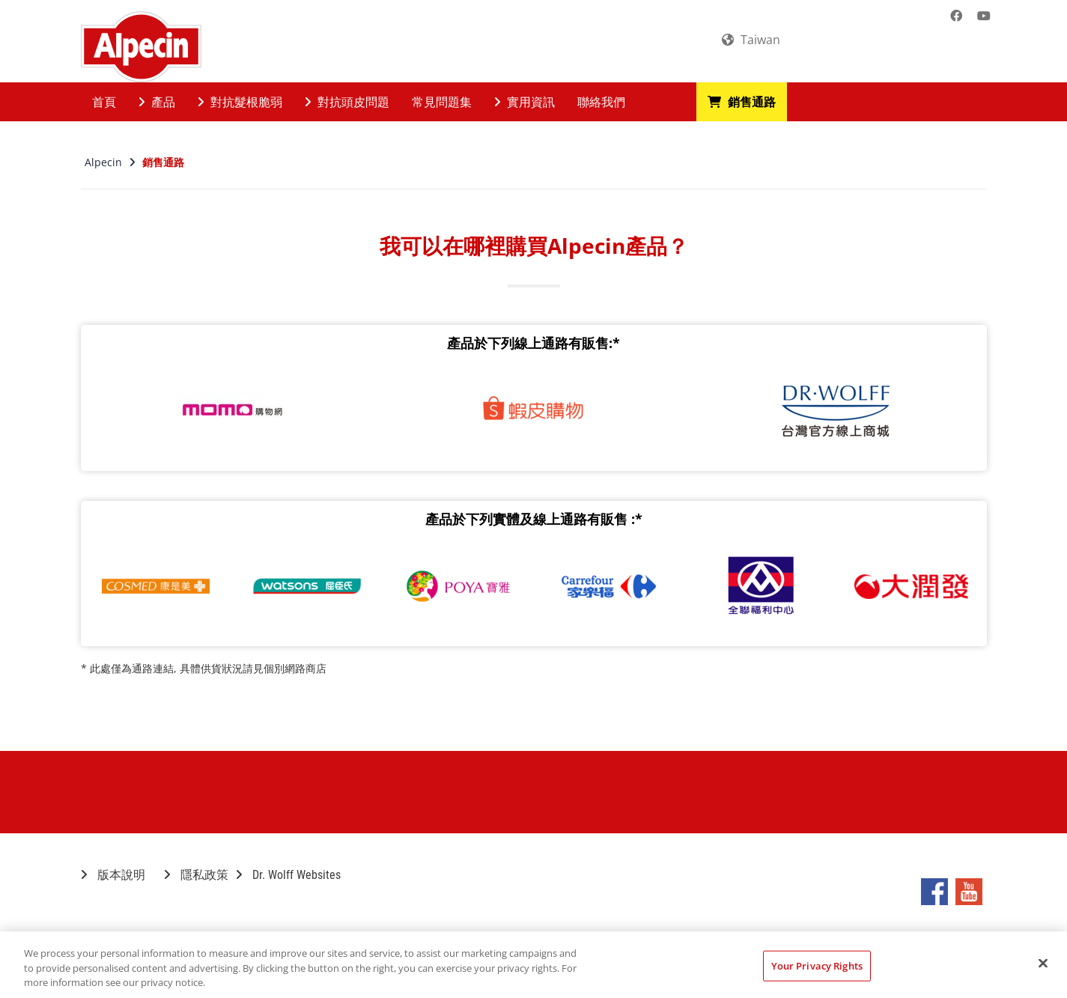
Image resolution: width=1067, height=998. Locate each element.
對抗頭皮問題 (347, 102)
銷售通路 (742, 102)
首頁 (104, 102)
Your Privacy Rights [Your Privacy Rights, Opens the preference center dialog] (817, 965)
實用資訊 (524, 102)
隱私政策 (196, 875)
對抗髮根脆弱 (240, 102)
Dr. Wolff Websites (288, 875)
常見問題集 (442, 102)
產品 (157, 102)
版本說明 (113, 875)
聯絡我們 (601, 102)
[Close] (1043, 962)
